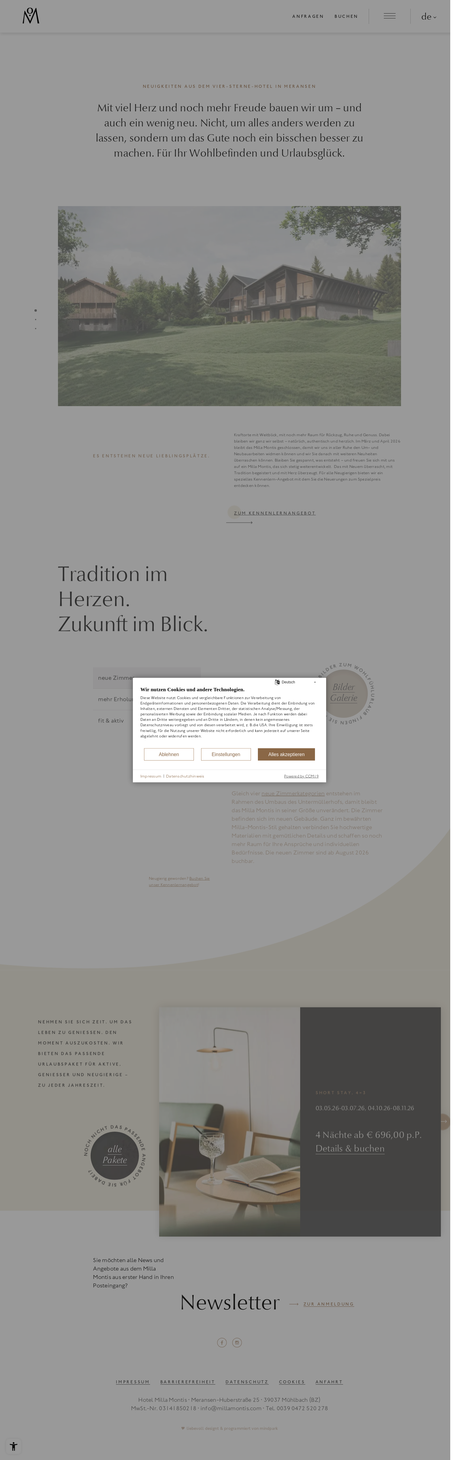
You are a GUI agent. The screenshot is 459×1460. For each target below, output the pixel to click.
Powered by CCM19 (301, 776)
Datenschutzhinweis (185, 775)
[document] (229, 717)
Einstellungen (226, 754)
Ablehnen (169, 754)
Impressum (150, 775)
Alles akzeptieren (286, 754)
